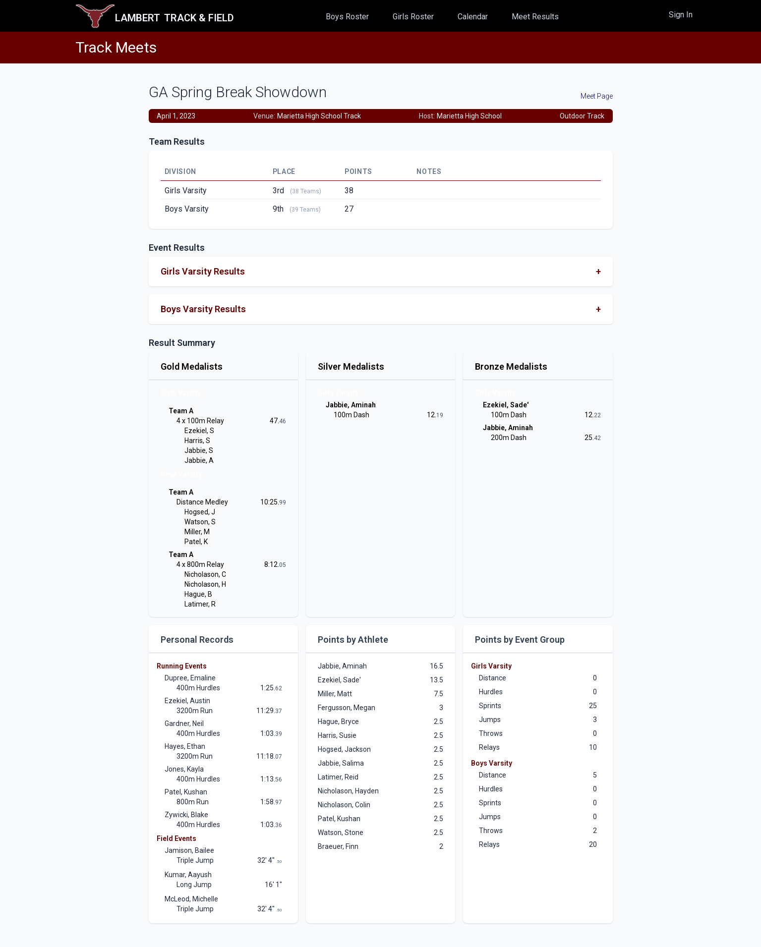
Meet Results (535, 16)
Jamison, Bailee (189, 850)
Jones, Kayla (184, 769)
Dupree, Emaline (190, 678)
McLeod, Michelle (191, 899)
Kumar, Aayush (188, 875)
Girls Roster (413, 16)
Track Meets (116, 47)
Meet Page (597, 96)
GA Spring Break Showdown (238, 92)
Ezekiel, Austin (187, 701)
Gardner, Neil (184, 723)
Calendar (473, 16)
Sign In (681, 14)
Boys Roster (347, 16)
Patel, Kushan (186, 792)
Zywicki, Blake (186, 815)
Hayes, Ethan (185, 746)
